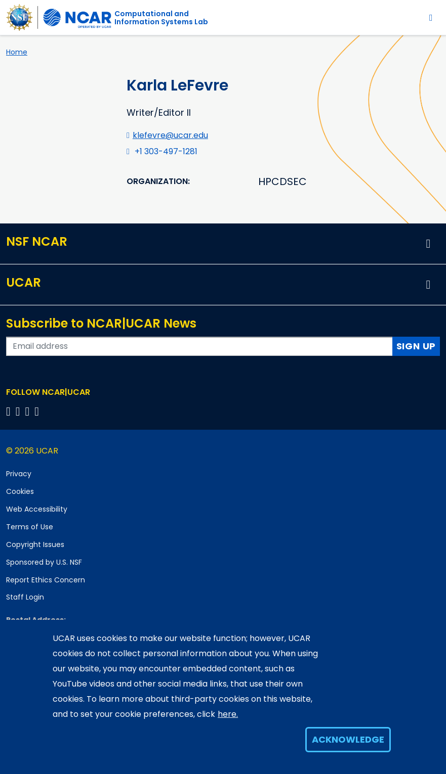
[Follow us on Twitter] (19, 411)
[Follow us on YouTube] (38, 411)
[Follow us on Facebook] (10, 411)
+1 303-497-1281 (166, 151)
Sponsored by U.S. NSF (44, 562)
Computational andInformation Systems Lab (161, 18)
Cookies (20, 491)
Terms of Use (29, 527)
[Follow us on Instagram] (29, 411)
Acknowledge (348, 739)
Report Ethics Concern (45, 580)
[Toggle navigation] (431, 17)
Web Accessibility (36, 509)
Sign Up (416, 346)
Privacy (18, 474)
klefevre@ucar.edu (170, 135)
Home (16, 52)
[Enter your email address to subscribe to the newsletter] (199, 346)
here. (228, 714)
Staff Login (25, 597)
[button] (428, 244)
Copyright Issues (35, 544)
